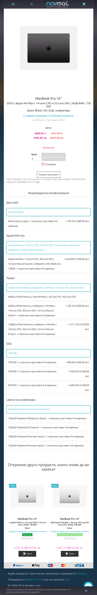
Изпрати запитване (48, 174)
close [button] (86, 591)
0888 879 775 (34, 579)
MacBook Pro (24, 181)
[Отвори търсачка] (31, 4)
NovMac (81, 573)
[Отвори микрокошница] (84, 4)
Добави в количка (53, 157)
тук (37, 181)
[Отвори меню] (13, 4)
